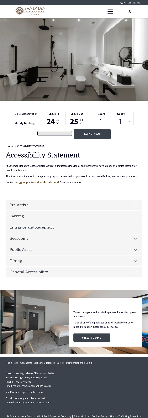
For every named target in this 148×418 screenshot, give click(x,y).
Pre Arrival (73, 205)
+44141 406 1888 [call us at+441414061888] (130, 2)
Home (9, 146)
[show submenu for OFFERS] (103, 11)
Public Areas (73, 249)
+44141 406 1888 (22, 381)
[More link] (109, 11)
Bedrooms (73, 238)
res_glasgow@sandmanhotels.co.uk (37, 182)
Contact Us (26, 362)
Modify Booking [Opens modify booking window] (25, 123)
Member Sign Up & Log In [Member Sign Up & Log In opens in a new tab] (79, 363)
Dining (73, 261)
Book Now (92, 134)
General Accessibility (73, 272)
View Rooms (92, 337)
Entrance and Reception (73, 227)
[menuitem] (83, 11)
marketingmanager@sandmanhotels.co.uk (28, 402)
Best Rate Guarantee (44, 362)
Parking (73, 216)
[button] (54, 118)
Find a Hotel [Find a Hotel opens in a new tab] (12, 363)
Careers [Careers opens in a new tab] (60, 363)
